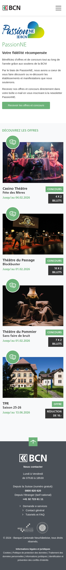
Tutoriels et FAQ (33, 514)
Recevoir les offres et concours (26, 105)
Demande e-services (33, 506)
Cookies (7, 553)
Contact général (33, 510)
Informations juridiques (36, 556)
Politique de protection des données (30, 553)
